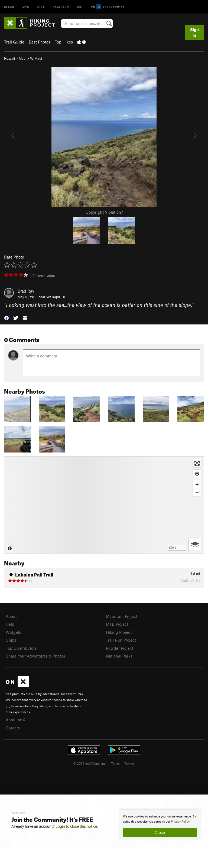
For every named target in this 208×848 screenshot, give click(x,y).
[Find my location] (197, 474)
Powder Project (119, 648)
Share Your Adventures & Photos (35, 655)
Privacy (129, 763)
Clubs (11, 640)
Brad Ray (26, 291)
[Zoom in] (197, 484)
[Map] (104, 505)
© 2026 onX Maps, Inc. (89, 763)
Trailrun (61, 6)
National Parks (119, 655)
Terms (115, 763)
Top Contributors (21, 648)
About (11, 616)
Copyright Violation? (104, 212)
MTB (25, 6)
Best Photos (39, 41)
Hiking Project (119, 632)
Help (10, 624)
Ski (80, 6)
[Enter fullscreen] (197, 463)
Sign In (194, 32)
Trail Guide (14, 41)
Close (160, 832)
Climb (9, 6)
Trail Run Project (121, 640)
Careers (13, 727)
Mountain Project (121, 616)
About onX (15, 719)
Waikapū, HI (55, 297)
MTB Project (117, 624)
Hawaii (9, 58)
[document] (160, 825)
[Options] (195, 544)
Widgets (13, 632)
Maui (22, 58)
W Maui (36, 58)
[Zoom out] (197, 492)
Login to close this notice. (77, 826)
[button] (6, 317)
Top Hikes (64, 41)
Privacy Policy (180, 821)
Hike (41, 6)
